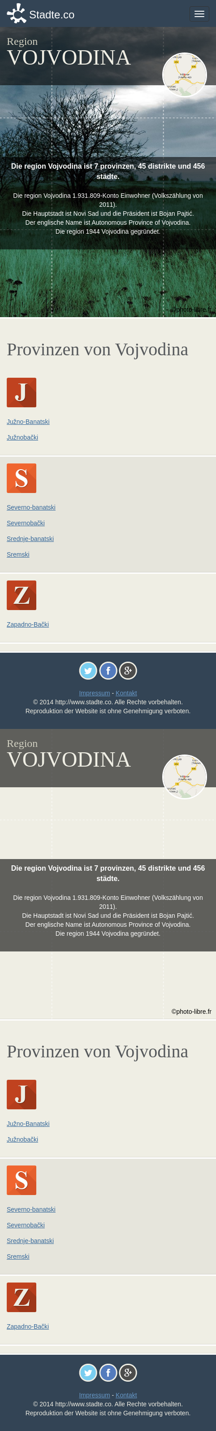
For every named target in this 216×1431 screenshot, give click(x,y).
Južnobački (22, 437)
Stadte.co (51, 15)
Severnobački (26, 523)
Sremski (18, 554)
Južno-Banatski (28, 421)
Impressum (94, 693)
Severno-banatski (31, 507)
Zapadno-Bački (28, 624)
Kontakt (126, 693)
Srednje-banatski (30, 538)
